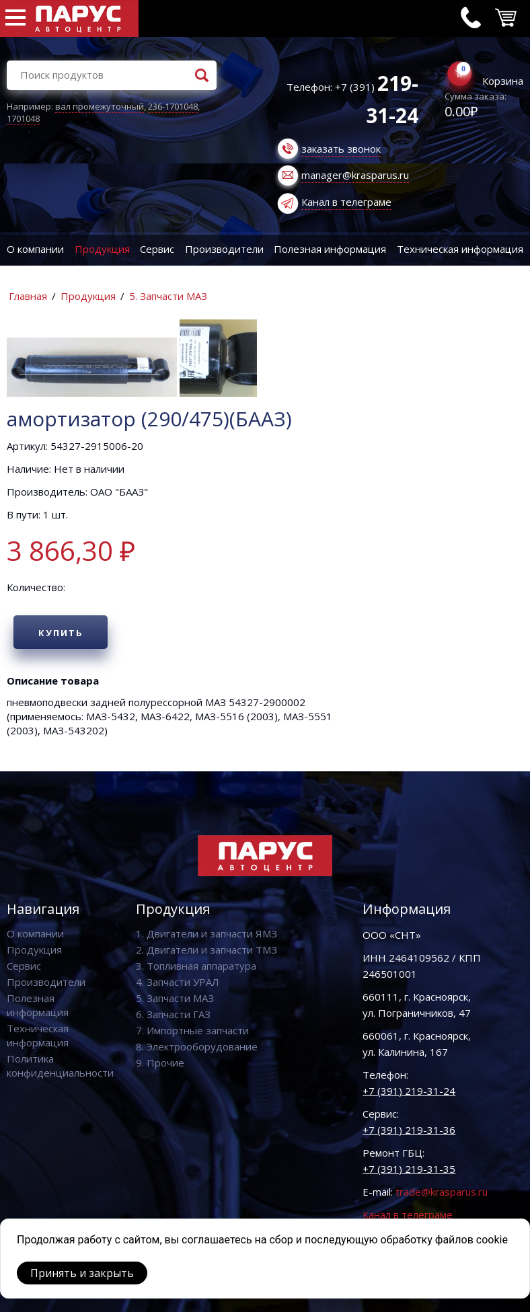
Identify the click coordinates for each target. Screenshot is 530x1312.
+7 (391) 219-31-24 (409, 1090)
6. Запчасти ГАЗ (173, 1014)
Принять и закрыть (82, 1273)
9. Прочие (160, 1062)
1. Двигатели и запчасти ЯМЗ (206, 933)
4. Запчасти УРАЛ (177, 982)
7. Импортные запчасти (192, 1030)
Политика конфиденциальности (60, 1065)
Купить (60, 633)
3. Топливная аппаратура (196, 965)
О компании (35, 249)
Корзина (502, 80)
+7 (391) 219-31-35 (409, 1168)
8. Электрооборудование (197, 1046)
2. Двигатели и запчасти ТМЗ (206, 949)
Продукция (102, 249)
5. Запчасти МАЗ (168, 296)
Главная (28, 296)
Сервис (157, 249)
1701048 (23, 118)
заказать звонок (341, 148)
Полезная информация (330, 249)
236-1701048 (173, 106)
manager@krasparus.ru (355, 175)
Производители (224, 249)
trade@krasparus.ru (441, 1191)
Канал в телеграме (346, 201)
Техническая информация (38, 1035)
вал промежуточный (99, 106)
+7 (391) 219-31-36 (409, 1129)
